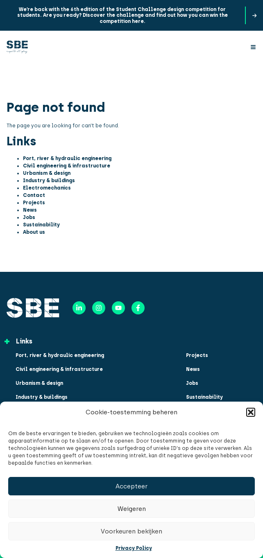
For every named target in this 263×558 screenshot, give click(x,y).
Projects (34, 203)
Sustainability (41, 225)
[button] (251, 412)
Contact (34, 195)
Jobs (29, 217)
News (30, 210)
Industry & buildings (49, 180)
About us (34, 232)
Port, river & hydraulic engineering (67, 158)
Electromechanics (47, 188)
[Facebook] (138, 307)
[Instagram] (98, 307)
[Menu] (253, 47)
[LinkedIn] (79, 307)
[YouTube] (118, 307)
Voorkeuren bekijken (131, 531)
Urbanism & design (46, 173)
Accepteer (131, 486)
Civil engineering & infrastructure (66, 166)
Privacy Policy (134, 548)
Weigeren (132, 509)
